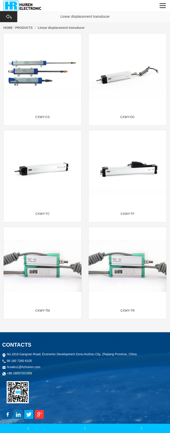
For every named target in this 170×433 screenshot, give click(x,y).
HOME (8, 27)
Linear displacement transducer (61, 27)
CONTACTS (16, 345)
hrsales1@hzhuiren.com (23, 367)
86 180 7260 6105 (19, 361)
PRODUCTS (24, 27)
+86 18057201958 (19, 373)
